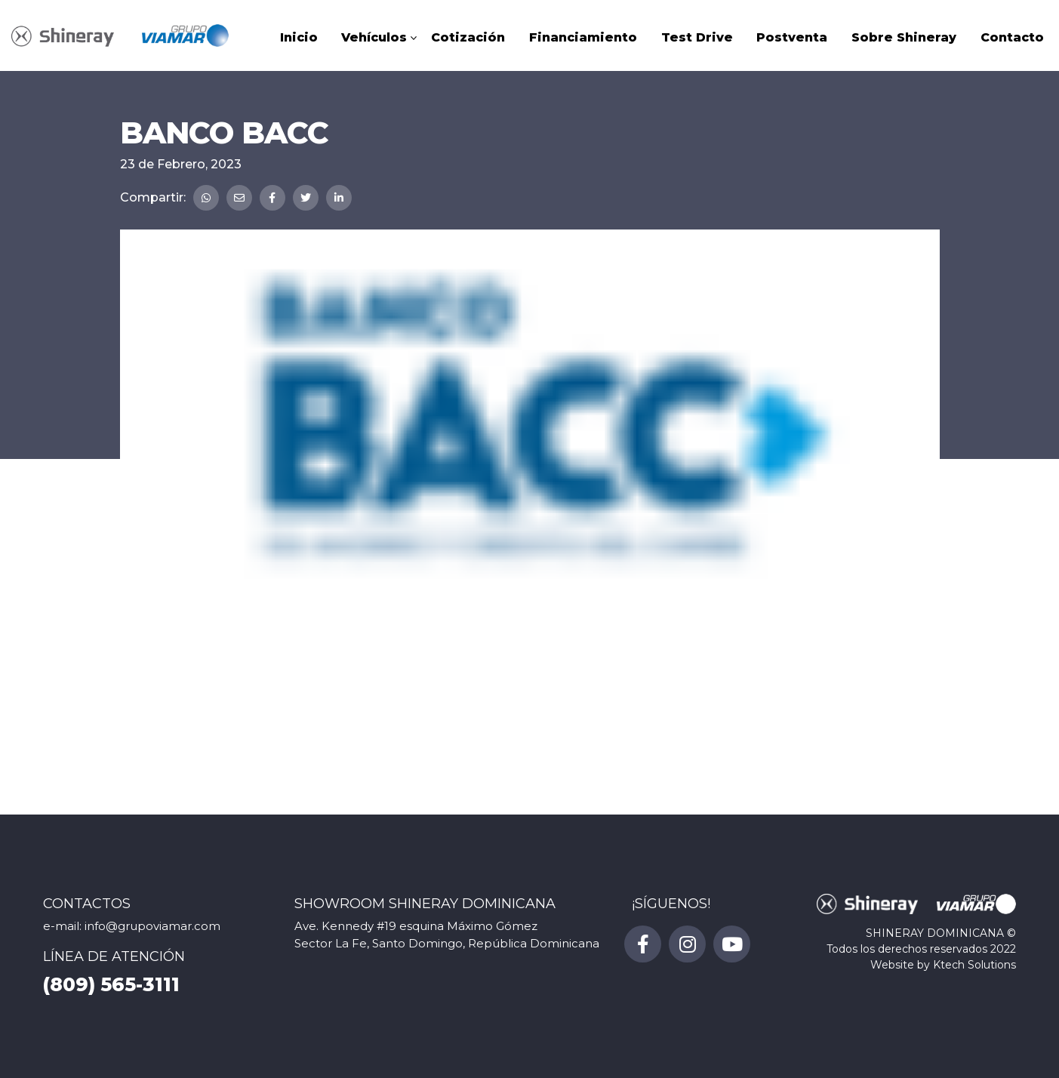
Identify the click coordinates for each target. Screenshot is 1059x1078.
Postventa (791, 37)
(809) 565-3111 (111, 984)
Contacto (1012, 37)
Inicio (299, 37)
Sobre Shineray (903, 37)
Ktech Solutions (974, 965)
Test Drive (697, 37)
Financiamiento (583, 37)
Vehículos (374, 37)
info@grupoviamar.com (152, 926)
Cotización (468, 37)
